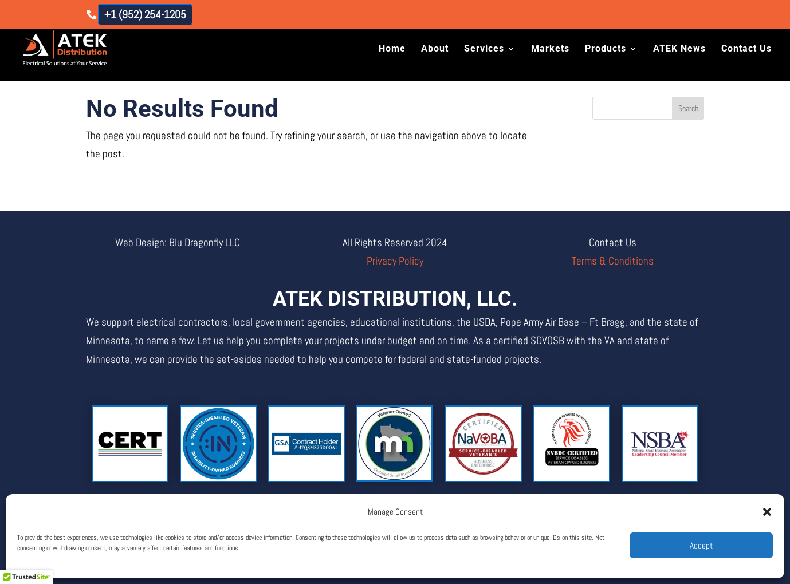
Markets (550, 49)
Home (392, 49)
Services (484, 49)
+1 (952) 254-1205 (145, 14)
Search (688, 108)
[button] (767, 512)
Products (605, 49)
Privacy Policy (395, 261)
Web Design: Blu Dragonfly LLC (177, 242)
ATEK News (679, 49)
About (435, 49)
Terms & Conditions (613, 261)
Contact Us (746, 49)
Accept (701, 545)
